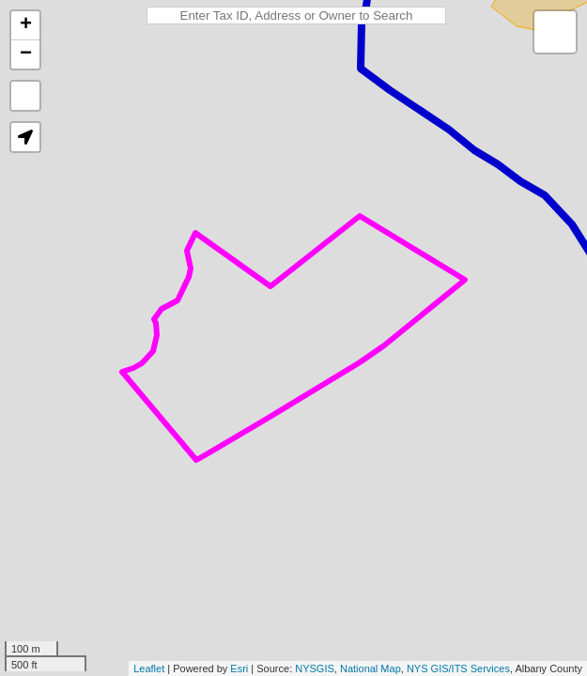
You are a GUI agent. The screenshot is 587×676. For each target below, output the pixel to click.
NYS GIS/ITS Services (458, 668)
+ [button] (26, 25)
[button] (25, 137)
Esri (239, 668)
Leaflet (148, 668)
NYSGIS (314, 668)
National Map (370, 668)
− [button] (26, 54)
